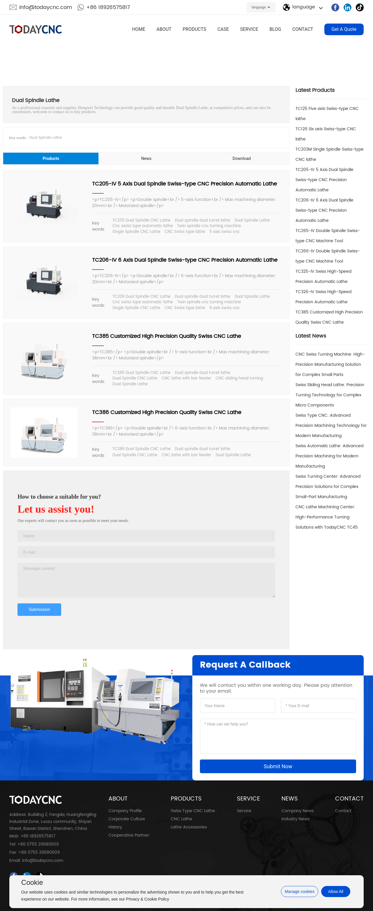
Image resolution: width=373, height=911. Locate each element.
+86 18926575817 (108, 7)
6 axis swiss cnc (225, 308)
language (258, 7)
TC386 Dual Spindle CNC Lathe (141, 449)
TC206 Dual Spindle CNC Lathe (141, 297)
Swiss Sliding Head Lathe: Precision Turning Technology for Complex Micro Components (329, 395)
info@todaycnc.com (45, 7)
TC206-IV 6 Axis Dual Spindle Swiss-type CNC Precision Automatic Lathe (184, 260)
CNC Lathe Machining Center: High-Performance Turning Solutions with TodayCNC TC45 (326, 517)
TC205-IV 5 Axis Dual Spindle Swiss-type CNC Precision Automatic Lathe (184, 184)
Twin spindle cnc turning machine (209, 226)
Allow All (335, 891)
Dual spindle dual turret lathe (202, 221)
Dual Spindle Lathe (45, 137)
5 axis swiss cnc (225, 232)
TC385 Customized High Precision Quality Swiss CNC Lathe (166, 336)
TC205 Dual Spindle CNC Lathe (141, 221)
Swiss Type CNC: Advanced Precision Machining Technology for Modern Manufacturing (331, 425)
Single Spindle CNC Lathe (136, 232)
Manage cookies (299, 891)
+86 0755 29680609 (38, 844)
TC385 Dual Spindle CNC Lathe (141, 373)
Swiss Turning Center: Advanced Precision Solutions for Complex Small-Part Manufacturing (327, 486)
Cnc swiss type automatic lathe (142, 226)
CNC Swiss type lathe (185, 232)
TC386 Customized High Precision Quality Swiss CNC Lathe (166, 412)
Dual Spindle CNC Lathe (134, 378)
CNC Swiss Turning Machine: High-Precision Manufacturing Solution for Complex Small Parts (330, 364)
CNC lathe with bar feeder (186, 378)
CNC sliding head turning (239, 378)
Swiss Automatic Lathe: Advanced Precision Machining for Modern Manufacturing (329, 456)
